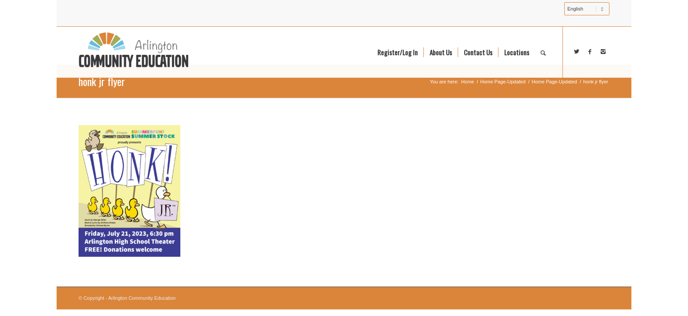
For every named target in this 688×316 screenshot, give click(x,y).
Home (467, 81)
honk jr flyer (102, 81)
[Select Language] (586, 8)
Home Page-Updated (502, 81)
